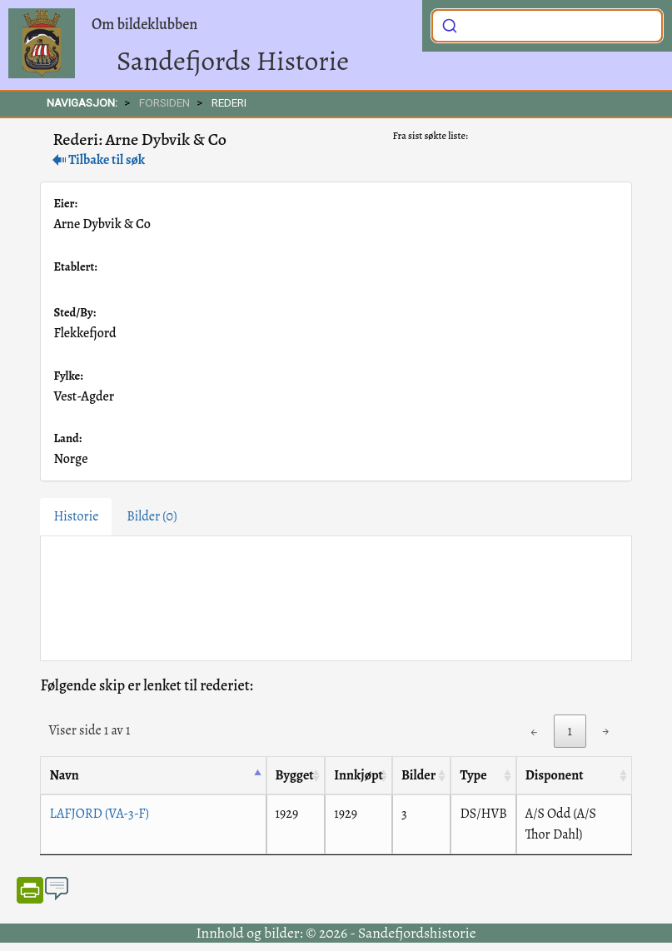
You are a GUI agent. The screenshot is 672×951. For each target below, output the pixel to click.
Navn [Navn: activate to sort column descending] (63, 775)
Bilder (152, 516)
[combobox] (547, 25)
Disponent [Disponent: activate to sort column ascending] (554, 775)
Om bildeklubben (144, 24)
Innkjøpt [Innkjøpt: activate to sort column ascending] (358, 775)
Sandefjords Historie (233, 60)
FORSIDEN (164, 102)
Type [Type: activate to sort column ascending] (473, 775)
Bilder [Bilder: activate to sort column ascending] (418, 775)
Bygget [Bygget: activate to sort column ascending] (295, 775)
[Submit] (449, 24)
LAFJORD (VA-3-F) (99, 813)
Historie (75, 516)
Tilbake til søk (98, 160)
